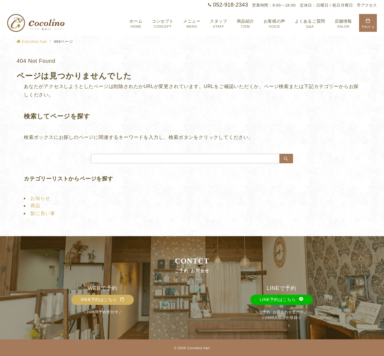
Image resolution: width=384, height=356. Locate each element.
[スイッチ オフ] (368, 23)
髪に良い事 (42, 213)
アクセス (367, 5)
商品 (35, 205)
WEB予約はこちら (103, 299)
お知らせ (40, 198)
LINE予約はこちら (281, 299)
